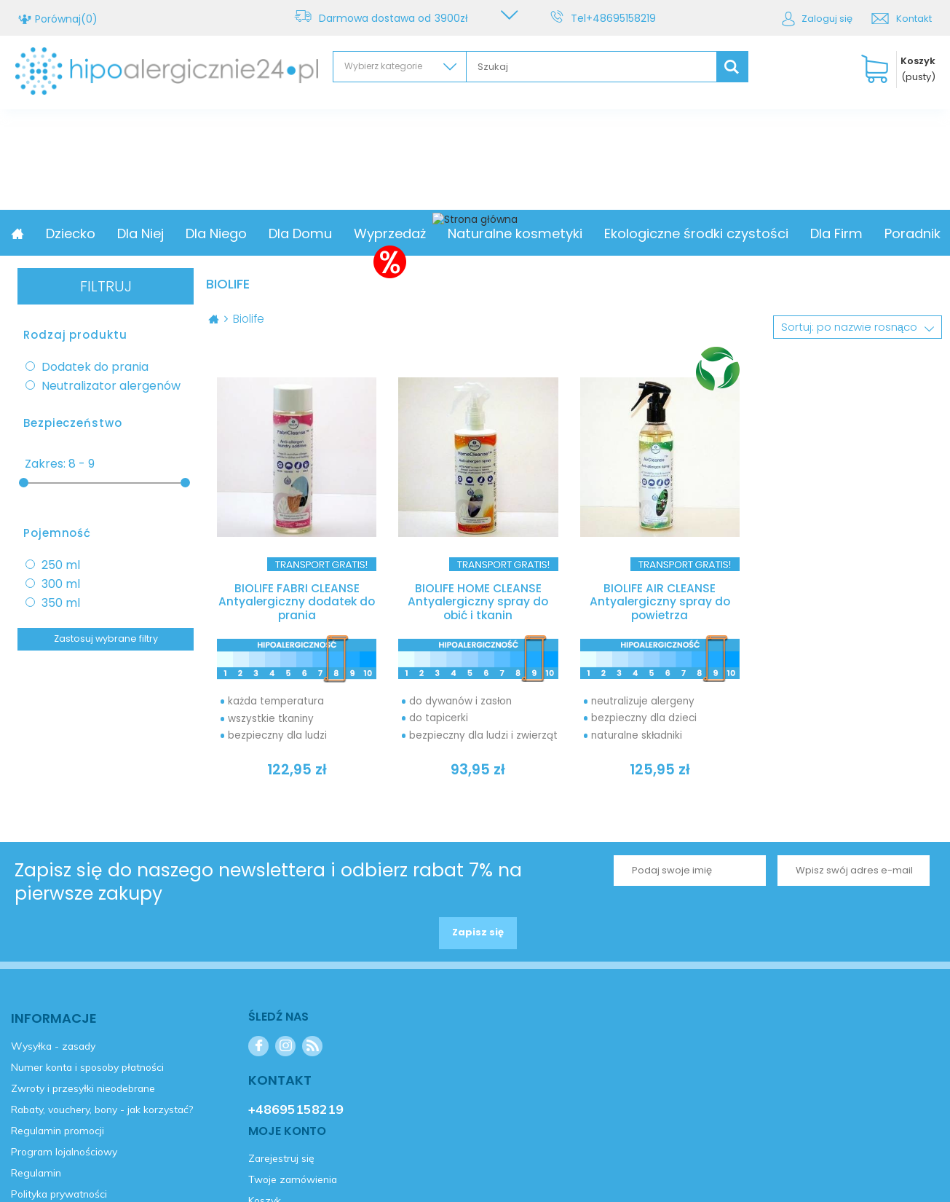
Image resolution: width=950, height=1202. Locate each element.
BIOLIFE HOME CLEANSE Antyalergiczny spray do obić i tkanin (478, 603)
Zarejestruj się (83, 702)
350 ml (60, 603)
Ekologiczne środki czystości (794, 233)
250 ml (60, 565)
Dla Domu (398, 233)
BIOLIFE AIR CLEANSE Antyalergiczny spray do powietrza (659, 603)
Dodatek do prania (95, 367)
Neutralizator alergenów (111, 386)
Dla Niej (238, 233)
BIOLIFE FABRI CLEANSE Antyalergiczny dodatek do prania (297, 603)
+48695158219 (624, 18)
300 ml (60, 584)
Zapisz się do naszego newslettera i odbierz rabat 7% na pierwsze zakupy (268, 886)
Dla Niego (314, 233)
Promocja (90, 233)
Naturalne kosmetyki (613, 233)
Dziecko (169, 233)
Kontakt (914, 18)
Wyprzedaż (488, 233)
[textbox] (591, 66)
